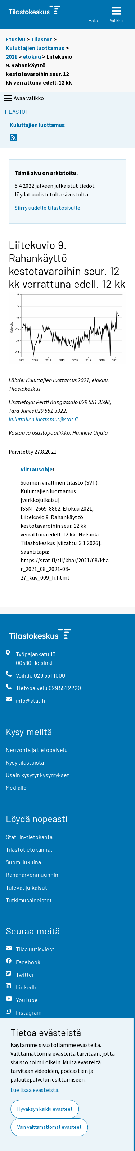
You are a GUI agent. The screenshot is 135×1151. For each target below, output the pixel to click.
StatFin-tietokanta (29, 836)
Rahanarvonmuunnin (32, 874)
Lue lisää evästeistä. (34, 1089)
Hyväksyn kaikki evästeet (44, 1109)
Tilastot (41, 39)
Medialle (16, 787)
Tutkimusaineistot (29, 900)
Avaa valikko (23, 98)
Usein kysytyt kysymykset (37, 774)
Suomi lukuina (23, 861)
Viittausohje (37, 469)
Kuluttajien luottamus (35, 47)
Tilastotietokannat (29, 849)
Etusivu (15, 39)
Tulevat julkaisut (26, 887)
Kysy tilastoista (25, 762)
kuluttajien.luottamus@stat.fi (43, 419)
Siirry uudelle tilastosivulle (47, 207)
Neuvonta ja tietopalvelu (37, 749)
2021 (11, 56)
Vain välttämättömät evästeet (49, 1127)
